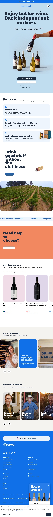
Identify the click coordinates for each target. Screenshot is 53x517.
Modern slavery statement (24, 498)
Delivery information (8, 459)
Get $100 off (22, 1)
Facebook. (25, 335)
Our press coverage (32, 464)
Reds (4, 272)
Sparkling (16, 272)
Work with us (31, 467)
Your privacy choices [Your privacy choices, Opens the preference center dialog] (6, 514)
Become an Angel (7, 467)
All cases (5, 478)
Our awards (30, 462)
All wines (5, 476)
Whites (8, 272)
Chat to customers (7, 464)
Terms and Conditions (8, 494)
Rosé (12, 272)
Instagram (13, 335)
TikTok (18, 335)
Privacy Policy (20, 494)
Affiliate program (32, 469)
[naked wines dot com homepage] (26, 6)
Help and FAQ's (7, 462)
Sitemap (5, 469)
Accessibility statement (9, 498)
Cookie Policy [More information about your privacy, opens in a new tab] (19, 510)
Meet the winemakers (33, 459)
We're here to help (34, 476)
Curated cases (22, 272)
